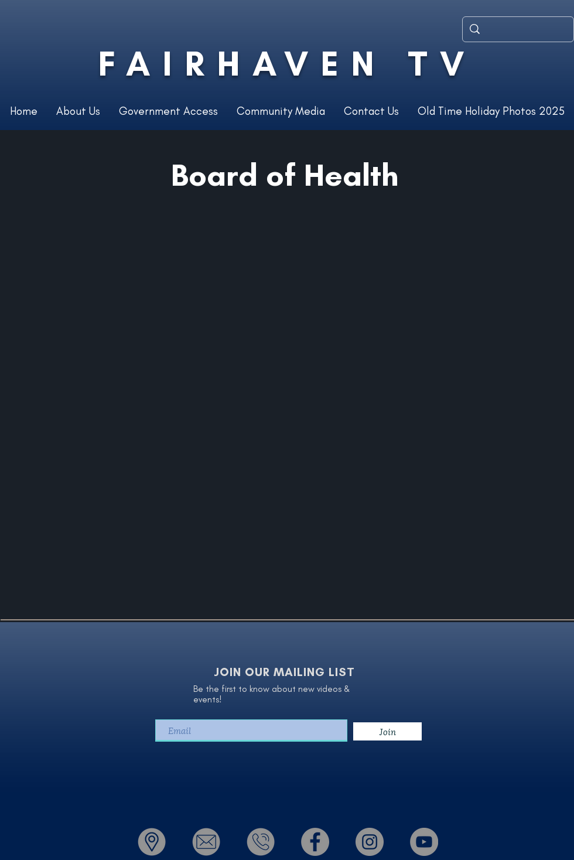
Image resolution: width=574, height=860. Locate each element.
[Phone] (261, 842)
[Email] (206, 842)
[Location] (152, 842)
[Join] (387, 731)
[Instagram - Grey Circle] (370, 842)
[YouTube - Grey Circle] (424, 842)
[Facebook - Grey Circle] (315, 842)
